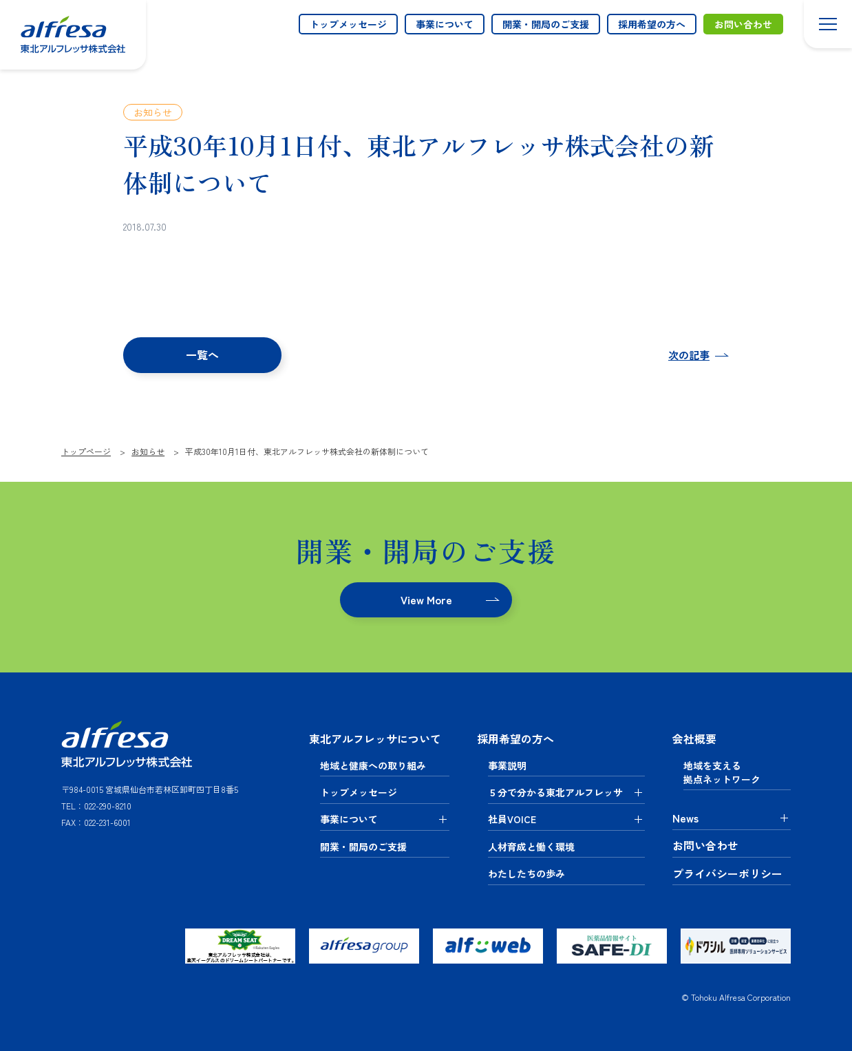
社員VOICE (512, 819)
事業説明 (507, 765)
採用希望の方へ (651, 24)
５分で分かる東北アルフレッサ (555, 791)
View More (426, 599)
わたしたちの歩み (526, 873)
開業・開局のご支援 (545, 24)
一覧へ (203, 354)
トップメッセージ (348, 24)
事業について (444, 24)
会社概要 (694, 738)
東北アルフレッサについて (375, 738)
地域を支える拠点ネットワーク (721, 771)
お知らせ (153, 112)
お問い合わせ (743, 24)
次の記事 (689, 355)
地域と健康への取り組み (373, 765)
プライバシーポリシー (727, 873)
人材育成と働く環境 (531, 846)
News (685, 817)
